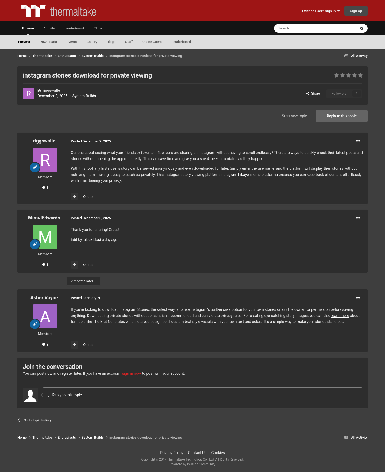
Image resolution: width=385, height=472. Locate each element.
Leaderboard (181, 42)
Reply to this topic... (66, 395)
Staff (129, 42)
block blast (92, 240)
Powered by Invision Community (192, 464)
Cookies (218, 453)
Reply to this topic (342, 116)
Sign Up (356, 11)
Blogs (111, 42)
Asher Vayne (44, 297)
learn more (340, 316)
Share (313, 93)
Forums (24, 42)
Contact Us (197, 453)
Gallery (91, 42)
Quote (88, 197)
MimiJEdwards (44, 217)
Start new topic (294, 116)
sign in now (131, 373)
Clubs (98, 28)
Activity (49, 28)
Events (72, 42)
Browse (28, 30)
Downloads (48, 42)
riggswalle (51, 90)
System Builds (84, 96)
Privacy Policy (171, 453)
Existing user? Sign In (321, 11)
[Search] (302, 28)
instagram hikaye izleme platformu (249, 174)
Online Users (152, 42)
